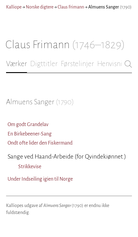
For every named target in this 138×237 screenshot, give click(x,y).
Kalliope (14, 7)
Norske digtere (39, 7)
